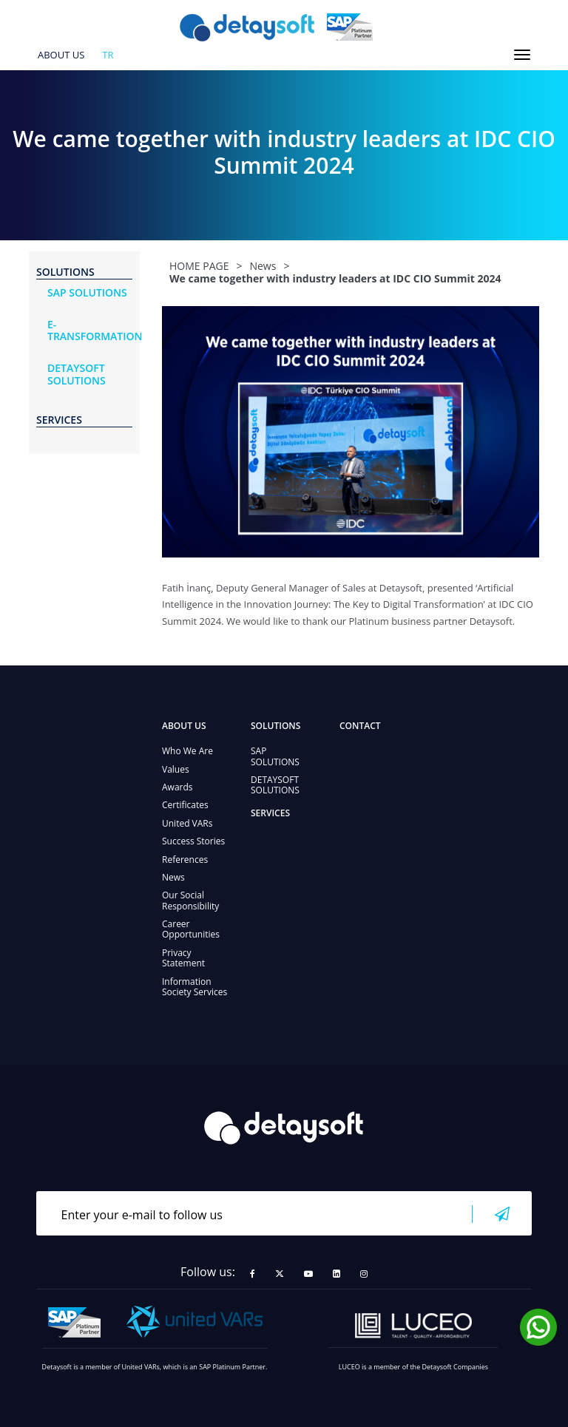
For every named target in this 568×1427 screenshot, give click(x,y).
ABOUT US (61, 55)
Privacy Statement (183, 957)
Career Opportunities (191, 929)
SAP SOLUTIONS (275, 756)
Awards (177, 787)
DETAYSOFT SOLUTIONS (275, 784)
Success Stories (193, 841)
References (185, 859)
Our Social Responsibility (190, 900)
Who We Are (187, 751)
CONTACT (360, 725)
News (173, 877)
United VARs (187, 823)
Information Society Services (194, 986)
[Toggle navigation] (522, 55)
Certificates (185, 805)
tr (107, 55)
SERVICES (270, 813)
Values (175, 769)
